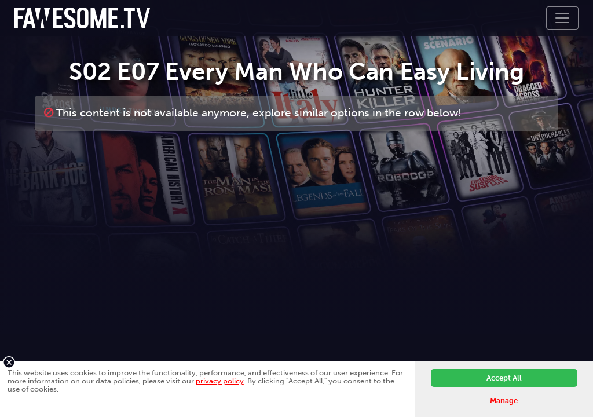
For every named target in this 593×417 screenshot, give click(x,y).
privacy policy (220, 380)
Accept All (504, 378)
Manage (504, 400)
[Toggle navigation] (562, 18)
